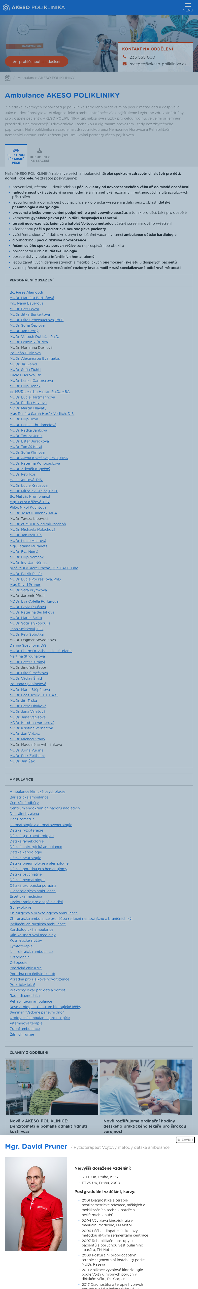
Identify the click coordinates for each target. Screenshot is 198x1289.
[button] (185, 1140)
